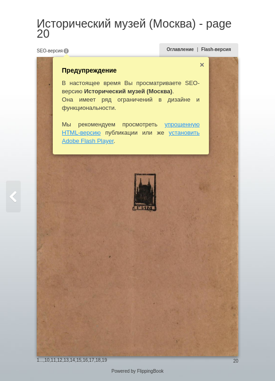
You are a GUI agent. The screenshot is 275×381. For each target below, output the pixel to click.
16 (85, 360)
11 (53, 360)
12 (59, 360)
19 (104, 360)
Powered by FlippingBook (137, 371)
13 (65, 360)
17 (91, 360)
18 (98, 360)
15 (78, 360)
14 (72, 360)
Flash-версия (216, 49)
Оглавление (180, 49)
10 (47, 360)
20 (235, 361)
